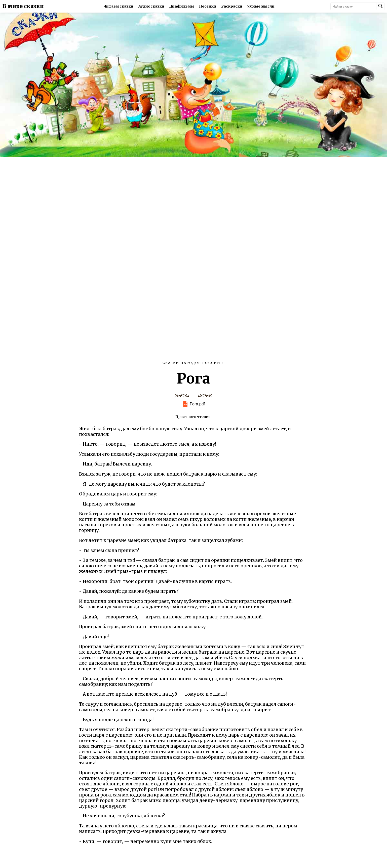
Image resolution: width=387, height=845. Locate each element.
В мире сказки (23, 6)
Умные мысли (261, 6)
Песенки (207, 6)
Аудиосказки (151, 6)
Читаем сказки (118, 6)
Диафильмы (181, 6)
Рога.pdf (197, 404)
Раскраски (231, 6)
